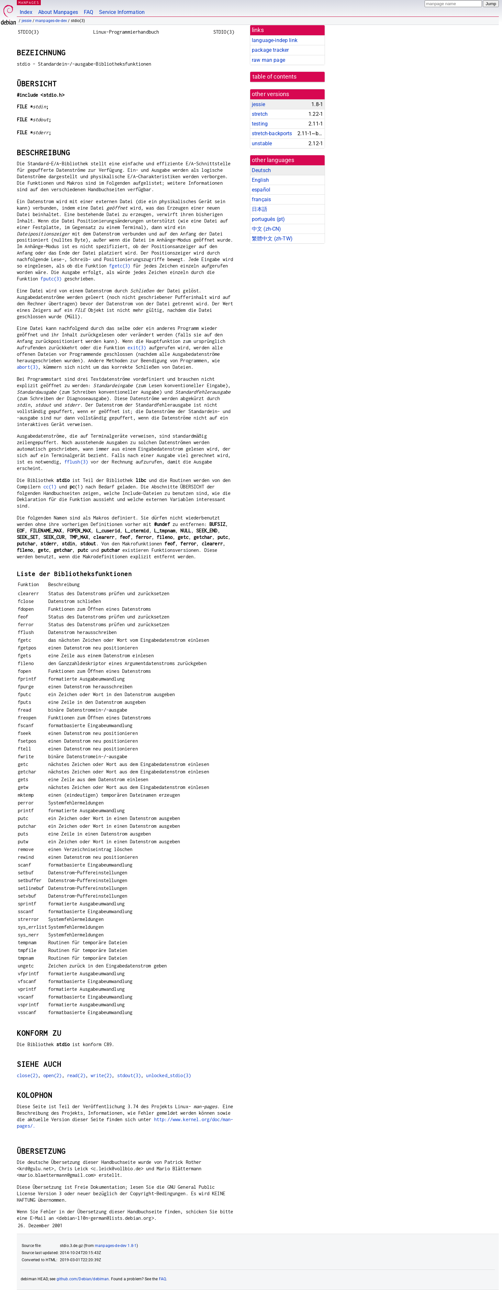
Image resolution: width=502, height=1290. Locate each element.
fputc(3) (50, 278)
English (260, 180)
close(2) (27, 1075)
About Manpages (58, 12)
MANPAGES (28, 2)
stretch (260, 114)
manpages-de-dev (51, 20)
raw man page (268, 60)
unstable (262, 143)
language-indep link (274, 40)
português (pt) (268, 219)
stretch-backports (272, 133)
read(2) (76, 1075)
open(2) (52, 1075)
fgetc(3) (119, 265)
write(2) (101, 1075)
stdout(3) (129, 1075)
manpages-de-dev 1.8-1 (116, 1245)
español (261, 190)
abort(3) (27, 367)
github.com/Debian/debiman (83, 1279)
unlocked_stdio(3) (168, 1075)
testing (260, 124)
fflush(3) (76, 462)
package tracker (270, 50)
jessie (27, 20)
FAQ (88, 12)
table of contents (274, 76)
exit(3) (137, 347)
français (261, 199)
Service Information (122, 12)
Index (26, 12)
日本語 (259, 209)
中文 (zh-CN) (266, 229)
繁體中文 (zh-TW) (272, 238)
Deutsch (261, 170)
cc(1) (50, 486)
